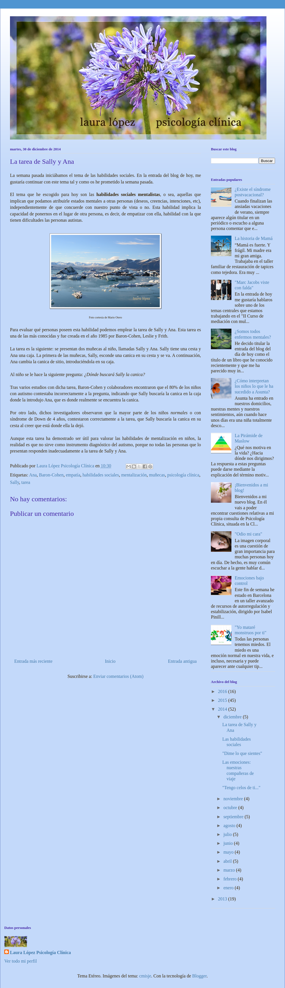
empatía (73, 474)
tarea (25, 482)
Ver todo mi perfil (20, 961)
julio (228, 834)
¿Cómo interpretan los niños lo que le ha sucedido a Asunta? (254, 386)
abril (228, 861)
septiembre (234, 816)
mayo (229, 852)
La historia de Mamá (253, 238)
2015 (223, 700)
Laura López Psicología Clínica (40, 952)
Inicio (110, 661)
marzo (229, 870)
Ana (33, 474)
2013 (223, 898)
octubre (230, 807)
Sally (14, 482)
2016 (223, 691)
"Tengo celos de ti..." (241, 787)
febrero (230, 878)
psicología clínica (183, 474)
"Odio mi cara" (248, 534)
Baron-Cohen (51, 474)
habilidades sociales (101, 474)
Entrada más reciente (33, 661)
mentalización (134, 474)
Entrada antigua (182, 661)
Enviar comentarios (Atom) (118, 676)
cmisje (145, 975)
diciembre (233, 716)
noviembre (233, 798)
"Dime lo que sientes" (242, 753)
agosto (230, 825)
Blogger (199, 975)
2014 (223, 709)
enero (229, 887)
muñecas (157, 474)
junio (228, 843)
